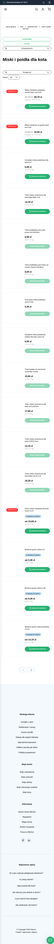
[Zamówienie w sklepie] (27, 72)
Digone (34, 932)
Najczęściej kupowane (27, 742)
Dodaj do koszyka (37, 106)
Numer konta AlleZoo (27, 812)
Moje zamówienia (27, 772)
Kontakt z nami (27, 722)
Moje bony (27, 792)
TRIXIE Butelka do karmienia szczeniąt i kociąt (35, 370)
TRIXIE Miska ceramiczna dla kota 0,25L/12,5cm (35, 440)
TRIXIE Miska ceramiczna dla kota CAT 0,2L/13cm (35, 405)
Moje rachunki (27, 777)
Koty (21, 27)
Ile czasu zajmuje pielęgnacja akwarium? (26, 873)
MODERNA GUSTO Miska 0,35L (35, 588)
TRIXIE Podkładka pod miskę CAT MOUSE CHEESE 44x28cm (36, 266)
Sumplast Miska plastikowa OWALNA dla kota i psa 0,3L (35, 336)
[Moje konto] (43, 9)
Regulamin (27, 817)
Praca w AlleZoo (27, 832)
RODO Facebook (27, 827)
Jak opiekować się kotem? (26, 905)
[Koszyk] (49, 9)
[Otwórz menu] (6, 9)
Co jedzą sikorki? (26, 879)
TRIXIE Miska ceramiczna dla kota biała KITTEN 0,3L (35, 196)
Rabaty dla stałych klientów (27, 737)
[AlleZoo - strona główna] (14, 9)
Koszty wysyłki (27, 732)
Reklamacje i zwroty (27, 727)
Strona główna (11, 27)
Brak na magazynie (37, 246)
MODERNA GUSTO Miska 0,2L (35, 550)
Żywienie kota (32, 27)
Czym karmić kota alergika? (26, 899)
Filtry (27, 44)
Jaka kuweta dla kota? (26, 886)
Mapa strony (27, 822)
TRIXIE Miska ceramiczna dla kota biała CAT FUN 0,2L (35, 475)
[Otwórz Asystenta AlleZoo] (50, 940)
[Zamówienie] (27, 48)
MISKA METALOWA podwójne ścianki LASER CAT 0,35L (35, 91)
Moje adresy (27, 782)
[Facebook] (49, 2)
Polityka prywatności (27, 752)
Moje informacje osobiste (27, 787)
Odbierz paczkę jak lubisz (27, 747)
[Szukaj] (36, 9)
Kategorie (27, 39)
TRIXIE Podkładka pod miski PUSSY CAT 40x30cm (35, 231)
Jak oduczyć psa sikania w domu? (26, 892)
